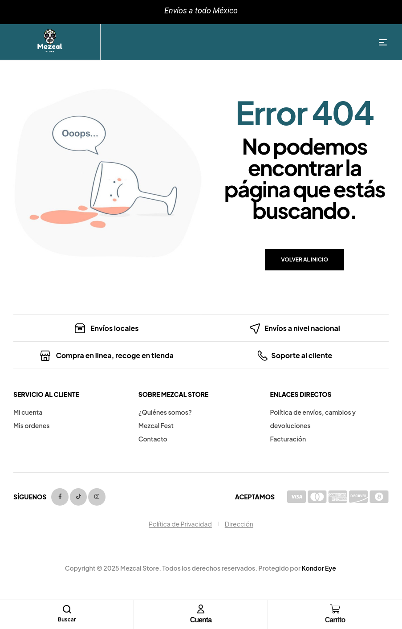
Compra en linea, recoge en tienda (115, 355)
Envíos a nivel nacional (302, 328)
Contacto (152, 439)
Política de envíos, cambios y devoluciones (313, 418)
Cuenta (200, 620)
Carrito (335, 620)
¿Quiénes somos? (165, 412)
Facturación (288, 439)
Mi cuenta (27, 412)
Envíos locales (114, 328)
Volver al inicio (304, 259)
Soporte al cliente (301, 355)
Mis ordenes (31, 425)
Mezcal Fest (156, 425)
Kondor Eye (318, 568)
